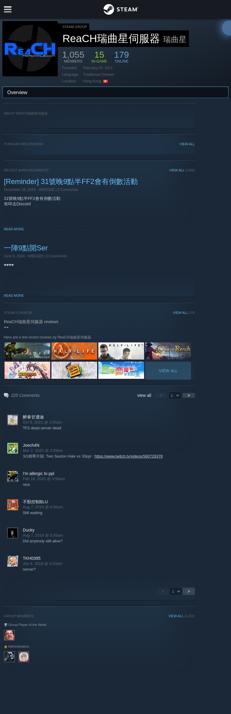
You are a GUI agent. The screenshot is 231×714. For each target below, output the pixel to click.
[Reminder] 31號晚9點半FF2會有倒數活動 (71, 181)
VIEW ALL (187, 144)
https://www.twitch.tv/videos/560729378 (128, 456)
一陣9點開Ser (26, 248)
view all (144, 395)
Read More (14, 229)
